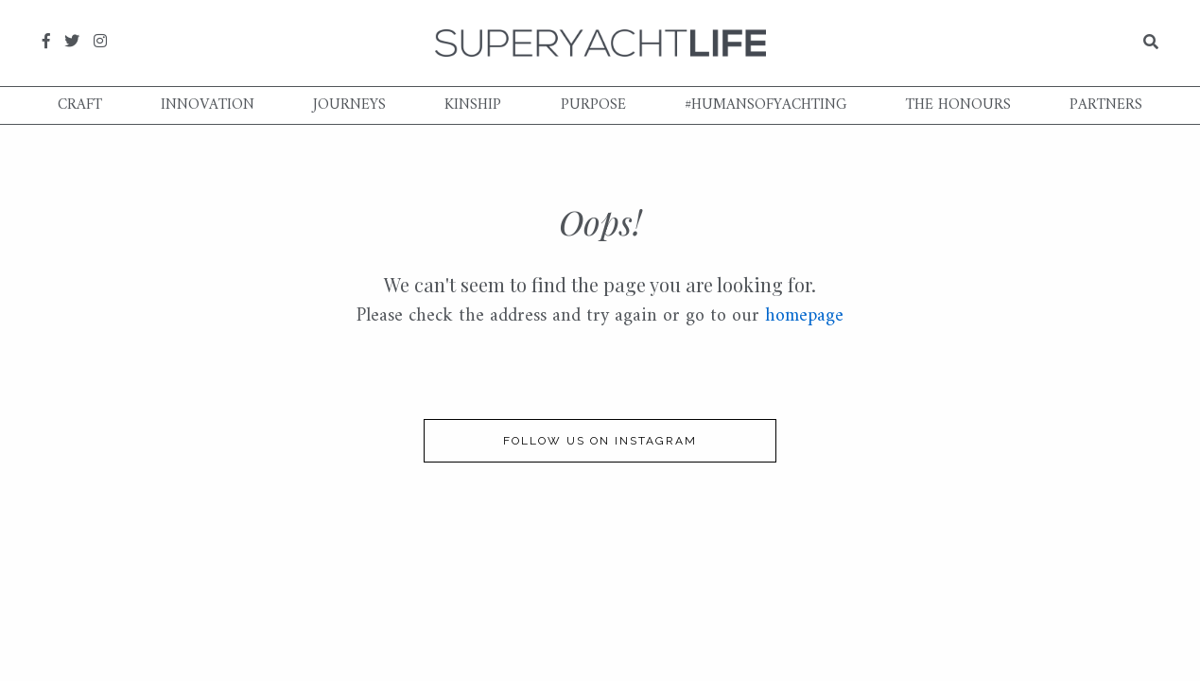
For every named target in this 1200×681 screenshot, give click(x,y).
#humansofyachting (766, 105)
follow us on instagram (600, 440)
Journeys (349, 105)
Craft (80, 105)
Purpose (593, 105)
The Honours (958, 105)
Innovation (207, 105)
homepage (804, 316)
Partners (1106, 105)
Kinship (472, 105)
